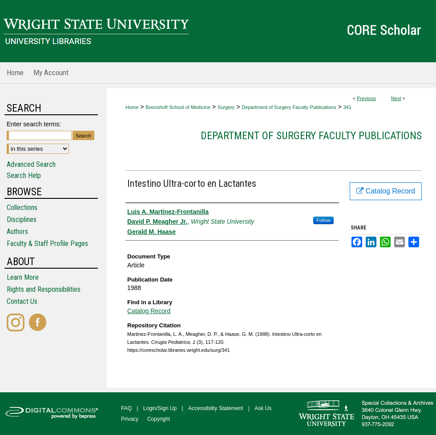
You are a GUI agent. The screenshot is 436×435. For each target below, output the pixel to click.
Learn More (23, 277)
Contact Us (22, 301)
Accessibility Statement (215, 408)
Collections (22, 207)
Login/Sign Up (160, 408)
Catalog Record (148, 310)
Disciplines (21, 219)
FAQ (126, 408)
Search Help (24, 175)
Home (131, 107)
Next (396, 98)
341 (347, 107)
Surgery (226, 107)
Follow (323, 220)
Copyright (158, 419)
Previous (366, 98)
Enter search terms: (34, 124)
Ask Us (262, 408)
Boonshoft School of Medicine (177, 107)
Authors (17, 231)
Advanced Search (31, 164)
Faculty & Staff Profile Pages (47, 243)
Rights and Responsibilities (44, 289)
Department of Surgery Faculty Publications (289, 107)
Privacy (129, 419)
